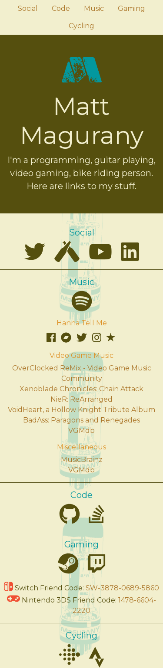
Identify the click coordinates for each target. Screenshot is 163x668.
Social (28, 8)
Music (94, 8)
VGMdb (81, 430)
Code (61, 8)
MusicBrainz (82, 459)
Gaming (131, 8)
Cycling (81, 26)
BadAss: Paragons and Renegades (81, 420)
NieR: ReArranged (81, 399)
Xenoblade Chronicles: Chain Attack (81, 389)
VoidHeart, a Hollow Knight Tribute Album (81, 410)
